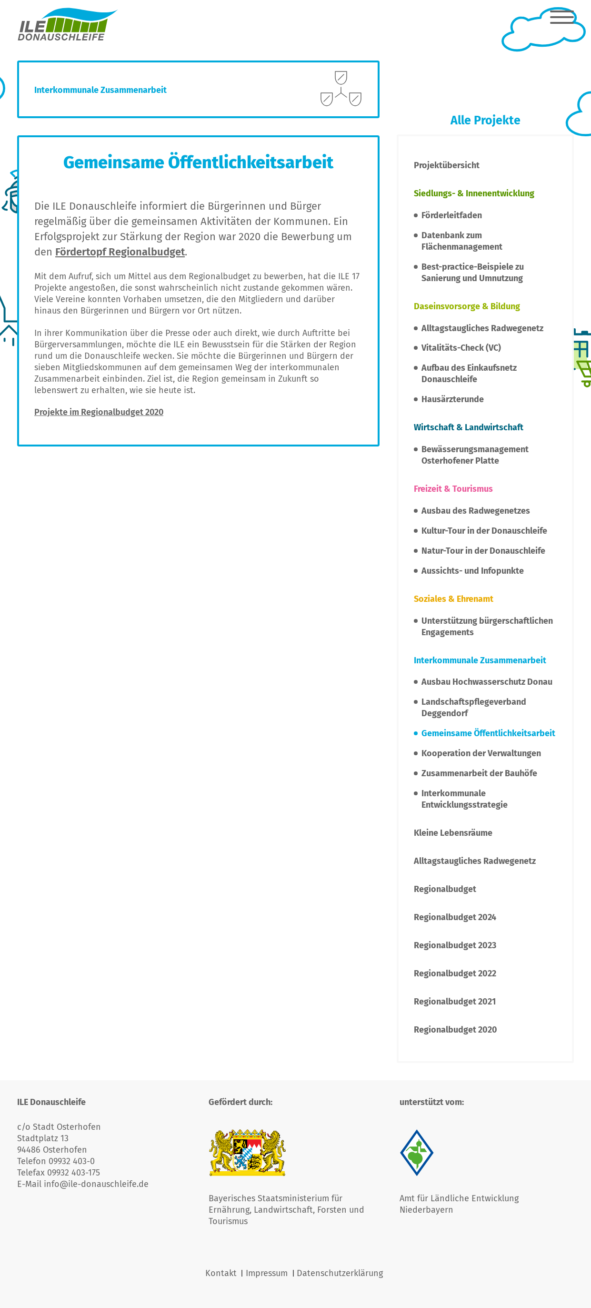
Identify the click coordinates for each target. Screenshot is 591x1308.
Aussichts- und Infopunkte (472, 571)
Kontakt (221, 1273)
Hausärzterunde (452, 399)
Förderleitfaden (451, 215)
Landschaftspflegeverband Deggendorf (473, 708)
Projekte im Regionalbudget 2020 (98, 412)
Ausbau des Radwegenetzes (475, 511)
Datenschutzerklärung (340, 1273)
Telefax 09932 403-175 (58, 1172)
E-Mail (30, 1184)
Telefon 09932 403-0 (56, 1161)
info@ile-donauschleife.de (96, 1184)
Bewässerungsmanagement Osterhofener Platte (475, 455)
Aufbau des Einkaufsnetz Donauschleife (469, 374)
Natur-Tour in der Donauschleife (483, 551)
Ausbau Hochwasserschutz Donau (486, 682)
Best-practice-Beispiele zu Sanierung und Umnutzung (472, 273)
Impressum (267, 1273)
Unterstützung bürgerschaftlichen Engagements (487, 627)
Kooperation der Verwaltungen (481, 753)
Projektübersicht (447, 165)
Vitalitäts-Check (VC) (461, 348)
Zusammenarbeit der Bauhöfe (479, 773)
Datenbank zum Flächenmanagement (461, 241)
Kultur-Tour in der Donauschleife (484, 531)
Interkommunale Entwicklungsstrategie (464, 799)
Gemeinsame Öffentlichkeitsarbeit (488, 733)
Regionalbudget (445, 889)
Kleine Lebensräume (453, 833)
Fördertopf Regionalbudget (120, 251)
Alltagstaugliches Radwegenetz (482, 328)
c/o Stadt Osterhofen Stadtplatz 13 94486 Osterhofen (59, 1138)
